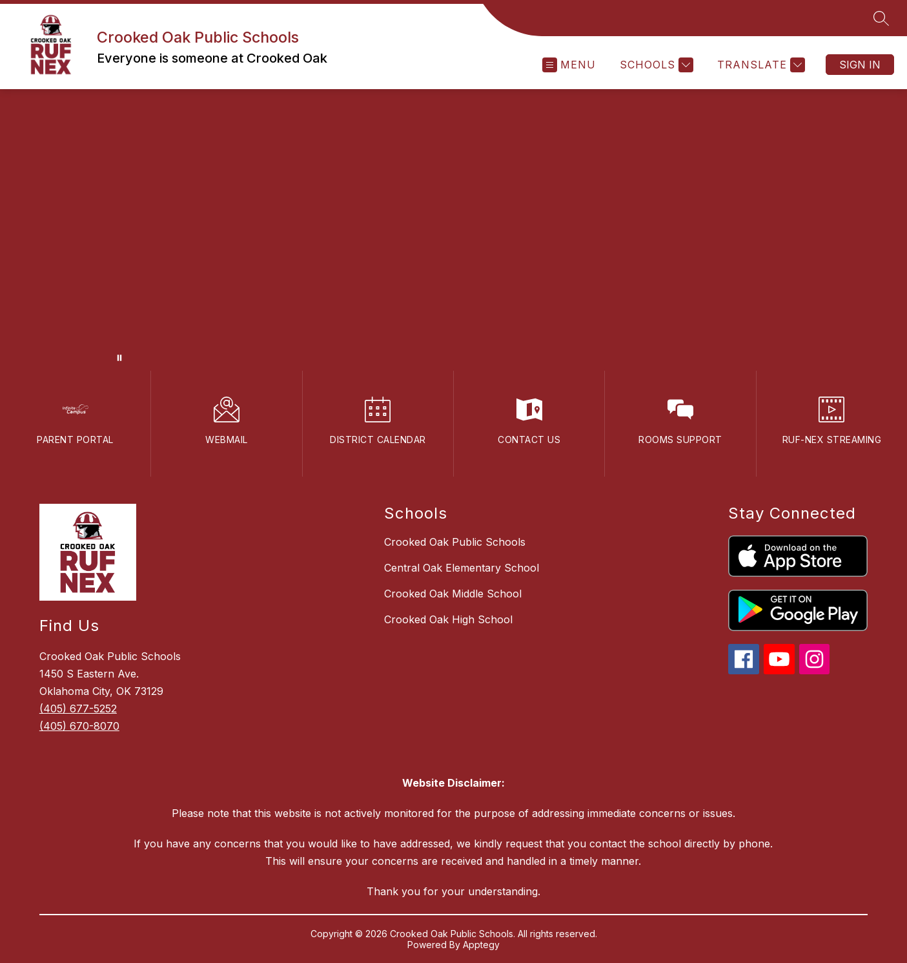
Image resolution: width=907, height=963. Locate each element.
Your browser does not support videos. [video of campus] (453, 230)
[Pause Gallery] (119, 357)
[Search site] (881, 18)
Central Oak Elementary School (461, 567)
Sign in (860, 64)
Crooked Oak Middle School (453, 593)
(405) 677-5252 (78, 708)
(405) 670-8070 (79, 726)
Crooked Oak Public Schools (454, 541)
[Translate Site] (759, 65)
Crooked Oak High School (448, 619)
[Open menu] (569, 65)
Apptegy (481, 944)
